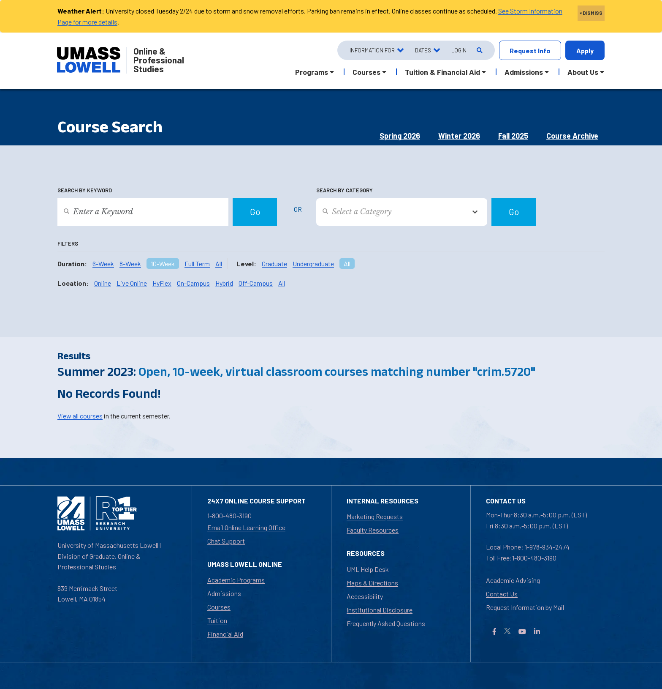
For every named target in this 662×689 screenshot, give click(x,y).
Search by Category (344, 190)
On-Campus (193, 283)
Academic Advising (513, 580)
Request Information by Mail (525, 607)
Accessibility (365, 596)
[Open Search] (479, 50)
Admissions (224, 593)
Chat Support (226, 541)
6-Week (103, 264)
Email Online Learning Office (246, 527)
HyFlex (161, 283)
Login (459, 50)
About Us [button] (582, 71)
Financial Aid (225, 634)
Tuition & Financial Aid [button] (442, 71)
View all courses (80, 416)
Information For (372, 50)
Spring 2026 (400, 135)
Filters (67, 243)
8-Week (130, 264)
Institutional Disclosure (379, 610)
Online (102, 283)
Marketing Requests (375, 516)
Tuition (217, 620)
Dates (423, 50)
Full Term (197, 264)
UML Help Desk (368, 569)
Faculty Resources (373, 530)
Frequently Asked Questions (386, 623)
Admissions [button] (524, 71)
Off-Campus (256, 283)
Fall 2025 (513, 135)
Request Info (530, 50)
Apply (585, 50)
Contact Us (502, 594)
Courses (219, 607)
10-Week (163, 264)
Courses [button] (366, 71)
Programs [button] (311, 71)
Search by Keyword (84, 190)
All (218, 264)
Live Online (132, 283)
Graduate (274, 264)
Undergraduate (313, 264)
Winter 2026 (459, 135)
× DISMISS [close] (591, 13)
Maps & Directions (372, 583)
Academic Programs (236, 580)
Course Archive (572, 135)
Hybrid (224, 283)
